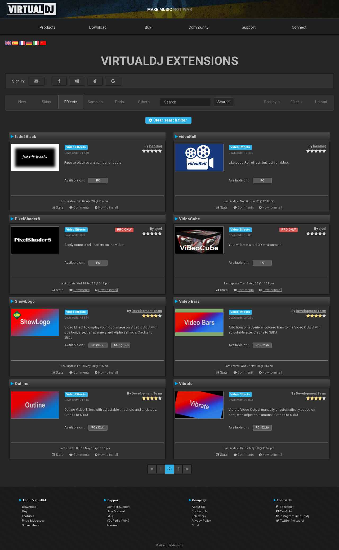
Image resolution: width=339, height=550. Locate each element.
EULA (195, 525)
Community (198, 27)
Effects (70, 101)
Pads (119, 101)
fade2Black (25, 136)
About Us (198, 507)
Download (97, 27)
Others (144, 101)
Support (249, 27)
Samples (95, 101)
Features (28, 516)
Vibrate (186, 383)
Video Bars (189, 301)
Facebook (284, 507)
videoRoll (187, 136)
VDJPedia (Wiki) (118, 520)
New (22, 101)
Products (47, 27)
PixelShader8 (27, 218)
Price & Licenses (33, 520)
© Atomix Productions (169, 545)
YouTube (284, 511)
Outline (21, 383)
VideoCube (189, 218)
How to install (108, 207)
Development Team (147, 311)
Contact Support (118, 507)
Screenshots (30, 525)
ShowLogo (25, 301)
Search (223, 101)
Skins (46, 101)
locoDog (155, 146)
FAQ (110, 516)
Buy (148, 27)
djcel (158, 229)
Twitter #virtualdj (290, 520)
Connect (299, 27)
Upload (321, 101)
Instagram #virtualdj (292, 516)
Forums (112, 525)
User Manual (116, 511)
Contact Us (199, 511)
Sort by (272, 101)
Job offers (198, 516)
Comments (81, 207)
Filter (297, 101)
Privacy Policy (201, 520)
